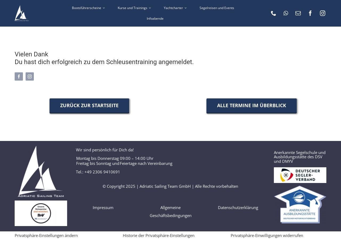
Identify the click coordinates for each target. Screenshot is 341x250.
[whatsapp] (286, 13)
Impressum (103, 207)
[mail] (298, 13)
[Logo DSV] (300, 169)
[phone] (273, 13)
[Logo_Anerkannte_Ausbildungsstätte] (300, 187)
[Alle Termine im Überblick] (251, 105)
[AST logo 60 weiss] (22, 7)
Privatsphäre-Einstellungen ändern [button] (46, 235)
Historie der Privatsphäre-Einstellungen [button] (158, 235)
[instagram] (322, 13)
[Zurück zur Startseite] (89, 105)
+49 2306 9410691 (102, 171)
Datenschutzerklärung (238, 207)
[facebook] (310, 13)
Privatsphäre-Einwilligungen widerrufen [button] (267, 235)
